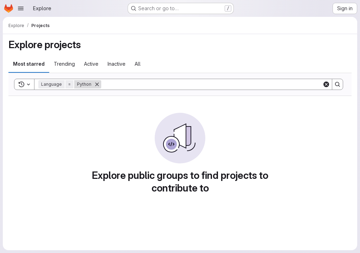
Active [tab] (91, 64)
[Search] (212, 84)
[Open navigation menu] (20, 8)
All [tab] (138, 64)
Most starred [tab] (29, 64)
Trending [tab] (64, 64)
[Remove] (97, 84)
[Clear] (326, 84)
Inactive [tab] (117, 64)
